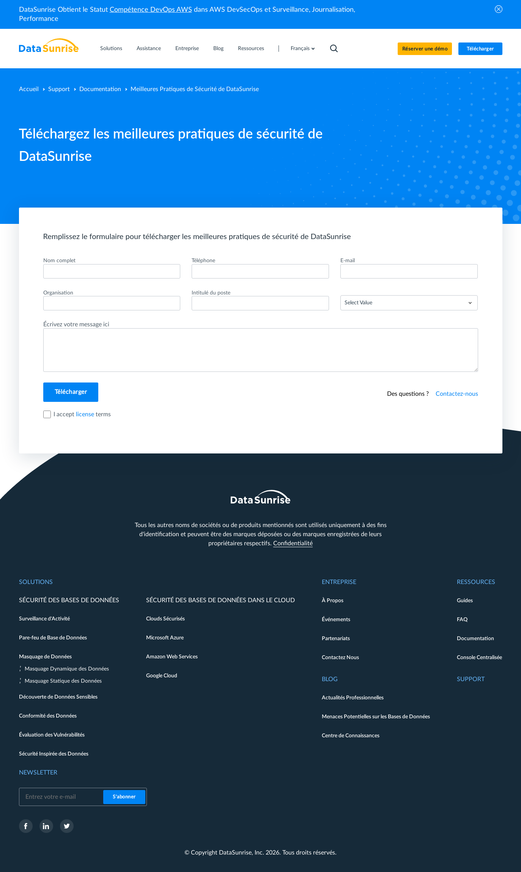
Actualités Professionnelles (353, 697)
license (85, 414)
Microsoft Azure (165, 638)
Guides (465, 600)
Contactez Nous (340, 657)
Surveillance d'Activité (44, 619)
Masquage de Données (45, 657)
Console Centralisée (479, 657)
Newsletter (38, 773)
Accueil (29, 89)
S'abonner (124, 797)
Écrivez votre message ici (76, 324)
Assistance (149, 48)
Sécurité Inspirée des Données (53, 754)
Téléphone (203, 260)
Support (59, 89)
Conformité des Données (48, 716)
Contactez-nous (457, 394)
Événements (336, 619)
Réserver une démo (425, 49)
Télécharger (480, 49)
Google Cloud (161, 675)
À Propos (332, 600)
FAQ (462, 619)
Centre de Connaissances (350, 735)
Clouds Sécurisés (165, 619)
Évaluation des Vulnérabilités (52, 735)
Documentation (100, 89)
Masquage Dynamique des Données (67, 669)
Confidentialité (293, 543)
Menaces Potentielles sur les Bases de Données (376, 716)
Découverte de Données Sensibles (58, 697)
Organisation (58, 293)
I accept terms (82, 414)
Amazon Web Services (172, 657)
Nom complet (59, 260)
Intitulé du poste (211, 293)
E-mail (347, 260)
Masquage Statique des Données (63, 681)
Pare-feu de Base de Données (53, 638)
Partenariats (336, 638)
